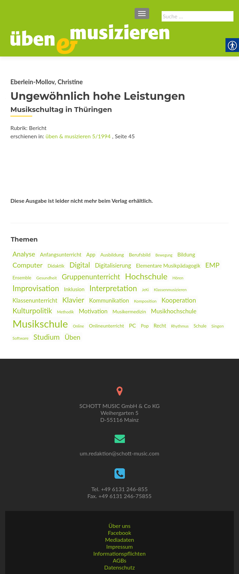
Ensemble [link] (21, 277)
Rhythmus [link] (180, 326)
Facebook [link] (119, 532)
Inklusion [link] (74, 289)
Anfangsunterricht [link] (60, 254)
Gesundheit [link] (46, 277)
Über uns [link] (119, 525)
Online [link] (78, 326)
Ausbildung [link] (112, 255)
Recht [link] (160, 326)
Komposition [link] (145, 301)
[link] (89, 38)
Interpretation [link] (113, 288)
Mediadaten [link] (119, 539)
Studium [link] (46, 336)
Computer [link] (27, 265)
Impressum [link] (119, 546)
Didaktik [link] (56, 266)
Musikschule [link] (40, 324)
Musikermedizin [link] (129, 311)
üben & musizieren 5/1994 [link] (78, 136)
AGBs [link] (119, 560)
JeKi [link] (145, 289)
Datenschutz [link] (119, 567)
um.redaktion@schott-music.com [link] (119, 453)
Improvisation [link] (35, 288)
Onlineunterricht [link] (106, 326)
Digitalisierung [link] (113, 265)
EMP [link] (212, 265)
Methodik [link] (65, 312)
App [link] (90, 255)
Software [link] (20, 338)
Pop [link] (145, 326)
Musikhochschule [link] (173, 311)
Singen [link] (217, 326)
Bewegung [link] (163, 255)
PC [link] (132, 325)
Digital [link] (79, 264)
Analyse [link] (23, 254)
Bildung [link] (186, 254)
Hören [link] (177, 278)
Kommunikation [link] (109, 300)
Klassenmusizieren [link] (170, 289)
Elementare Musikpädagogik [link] (168, 265)
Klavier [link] (73, 299)
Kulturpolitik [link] (32, 310)
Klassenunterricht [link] (34, 300)
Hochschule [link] (146, 276)
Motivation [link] (93, 311)
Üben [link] (72, 337)
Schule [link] (200, 326)
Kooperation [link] (179, 300)
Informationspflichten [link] (119, 553)
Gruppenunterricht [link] (91, 276)
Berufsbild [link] (139, 255)
